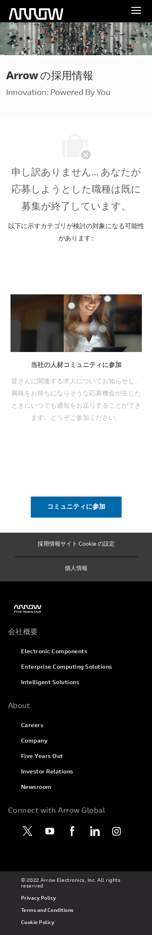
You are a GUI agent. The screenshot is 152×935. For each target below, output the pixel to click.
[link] (76, 609)
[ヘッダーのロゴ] (36, 14)
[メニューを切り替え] (136, 10)
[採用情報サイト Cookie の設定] (76, 545)
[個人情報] (76, 569)
